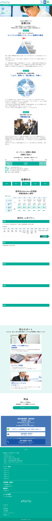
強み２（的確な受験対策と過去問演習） (13, 460)
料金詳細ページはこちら (26, 407)
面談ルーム (6, 514)
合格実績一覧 (7, 484)
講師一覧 (6, 490)
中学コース (7, 468)
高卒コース (7, 476)
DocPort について (8, 455)
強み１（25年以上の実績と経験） (12, 459)
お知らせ (6, 504)
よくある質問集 (8, 496)
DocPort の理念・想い (9, 457)
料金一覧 (6, 478)
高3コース (6, 474)
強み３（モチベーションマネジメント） (13, 462)
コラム (5, 506)
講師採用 (6, 508)
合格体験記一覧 (8, 486)
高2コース (6, 472)
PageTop (26, 449)
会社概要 (6, 510)
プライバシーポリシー (9, 512)
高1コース (6, 470)
